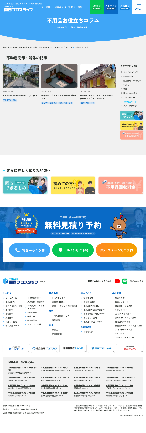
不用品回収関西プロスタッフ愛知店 (54, 393)
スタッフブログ (128, 105)
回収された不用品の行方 (94, 313)
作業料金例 (57, 333)
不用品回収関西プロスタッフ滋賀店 (21, 377)
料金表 (55, 330)
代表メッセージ (121, 301)
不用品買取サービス (60, 316)
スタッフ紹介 (121, 309)
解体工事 (31, 316)
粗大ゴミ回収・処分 (14, 305)
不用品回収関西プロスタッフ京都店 (87, 367)
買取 (123, 89)
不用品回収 (126, 76)
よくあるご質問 (90, 317)
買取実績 (56, 319)
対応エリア (120, 298)
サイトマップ (121, 333)
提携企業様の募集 (122, 321)
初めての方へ (89, 298)
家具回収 (9, 309)
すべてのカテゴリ (129, 72)
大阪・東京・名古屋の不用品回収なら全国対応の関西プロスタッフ (28, 47)
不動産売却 (32, 312)
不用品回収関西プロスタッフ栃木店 (54, 385)
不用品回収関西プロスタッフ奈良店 (119, 367)
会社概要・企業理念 (123, 305)
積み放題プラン (12, 325)
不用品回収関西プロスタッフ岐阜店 (119, 393)
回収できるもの (59, 298)
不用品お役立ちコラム (63, 47)
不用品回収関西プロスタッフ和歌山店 (55, 377)
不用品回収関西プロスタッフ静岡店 (87, 393)
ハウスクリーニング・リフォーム (36, 307)
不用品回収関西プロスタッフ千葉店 (119, 385)
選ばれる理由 (89, 301)
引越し (124, 84)
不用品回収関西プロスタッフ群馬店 (87, 385)
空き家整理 (32, 320)
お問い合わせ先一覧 (123, 329)
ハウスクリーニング (130, 97)
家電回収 (9, 313)
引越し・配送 (11, 321)
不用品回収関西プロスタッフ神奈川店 (120, 377)
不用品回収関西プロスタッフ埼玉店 (21, 385)
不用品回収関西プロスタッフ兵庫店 (54, 367)
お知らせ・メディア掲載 (125, 317)
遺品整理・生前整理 (36, 301)
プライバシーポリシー (124, 337)
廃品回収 (9, 317)
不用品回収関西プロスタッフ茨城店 (21, 393)
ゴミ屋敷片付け (34, 298)
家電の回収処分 (59, 301)
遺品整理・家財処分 (130, 80)
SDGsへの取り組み (123, 313)
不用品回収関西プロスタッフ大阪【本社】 (22, 368)
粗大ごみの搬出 (128, 93)
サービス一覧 (11, 298)
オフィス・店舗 (34, 324)
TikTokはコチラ (136, 281)
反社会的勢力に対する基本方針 (128, 325)
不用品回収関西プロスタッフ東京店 (87, 377)
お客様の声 (88, 331)
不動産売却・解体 (129, 101)
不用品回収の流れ (91, 305)
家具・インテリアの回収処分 (64, 305)
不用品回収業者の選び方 (94, 309)
